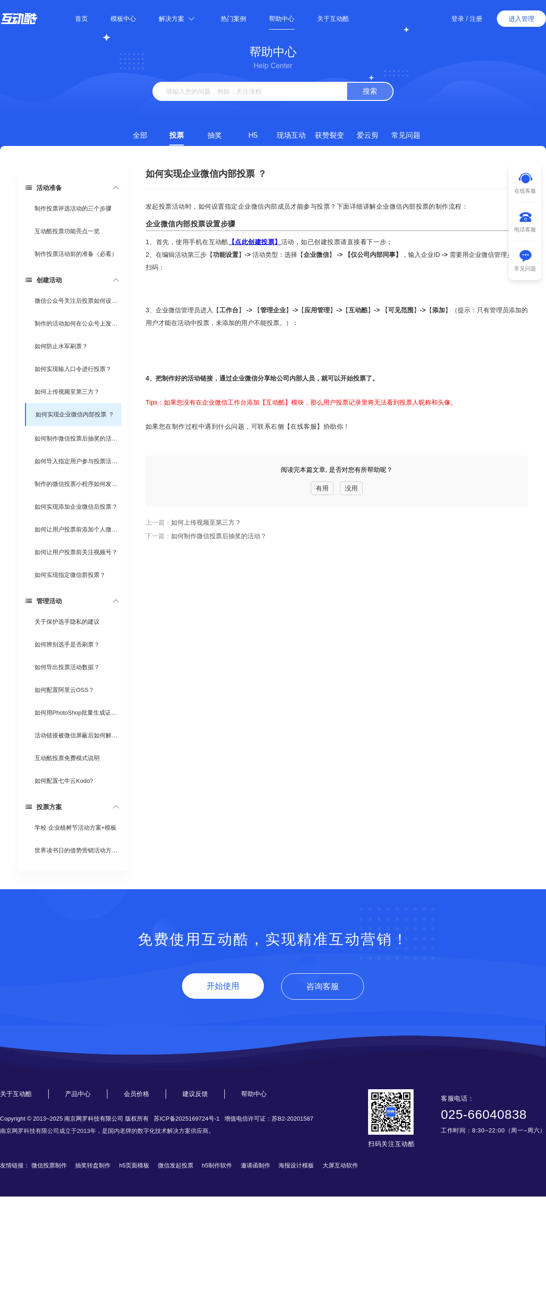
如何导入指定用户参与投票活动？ (78, 461)
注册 (476, 18)
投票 (176, 135)
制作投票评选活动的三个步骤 (73, 208)
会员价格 (136, 1093)
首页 (81, 18)
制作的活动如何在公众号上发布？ (78, 323)
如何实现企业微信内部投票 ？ (74, 414)
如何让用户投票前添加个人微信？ (78, 529)
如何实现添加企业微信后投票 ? (75, 506)
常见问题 (405, 135)
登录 (457, 18)
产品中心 (78, 1093)
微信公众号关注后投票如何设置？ (78, 300)
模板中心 (123, 18)
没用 (351, 488)
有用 (322, 488)
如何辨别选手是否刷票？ (67, 644)
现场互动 (291, 135)
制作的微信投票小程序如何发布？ (78, 484)
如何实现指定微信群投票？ (70, 574)
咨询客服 (322, 986)
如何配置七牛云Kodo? (64, 780)
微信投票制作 (49, 1165)
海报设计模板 (296, 1165)
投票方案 (43, 807)
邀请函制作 (255, 1165)
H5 (253, 135)
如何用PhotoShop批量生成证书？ (78, 712)
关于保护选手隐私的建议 (67, 621)
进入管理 (521, 18)
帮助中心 (281, 18)
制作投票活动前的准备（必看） (76, 253)
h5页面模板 (134, 1165)
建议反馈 (195, 1093)
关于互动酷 (333, 18)
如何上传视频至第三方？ (67, 391)
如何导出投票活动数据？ (67, 667)
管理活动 (43, 601)
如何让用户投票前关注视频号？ (76, 552)
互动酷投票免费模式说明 (67, 758)
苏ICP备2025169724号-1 (187, 1118)
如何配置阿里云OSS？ (64, 689)
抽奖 (214, 135)
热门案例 (233, 18)
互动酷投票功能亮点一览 (67, 231)
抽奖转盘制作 (93, 1165)
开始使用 (223, 986)
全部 (140, 135)
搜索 (370, 91)
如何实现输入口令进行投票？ (73, 369)
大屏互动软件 (340, 1165)
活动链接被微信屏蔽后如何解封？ (78, 735)
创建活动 (43, 280)
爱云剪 (368, 135)
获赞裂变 (329, 135)
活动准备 (43, 187)
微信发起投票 (175, 1165)
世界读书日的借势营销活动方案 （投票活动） (78, 850)
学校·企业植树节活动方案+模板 (75, 827)
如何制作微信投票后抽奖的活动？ (78, 438)
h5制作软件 (217, 1165)
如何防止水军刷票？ (61, 346)
